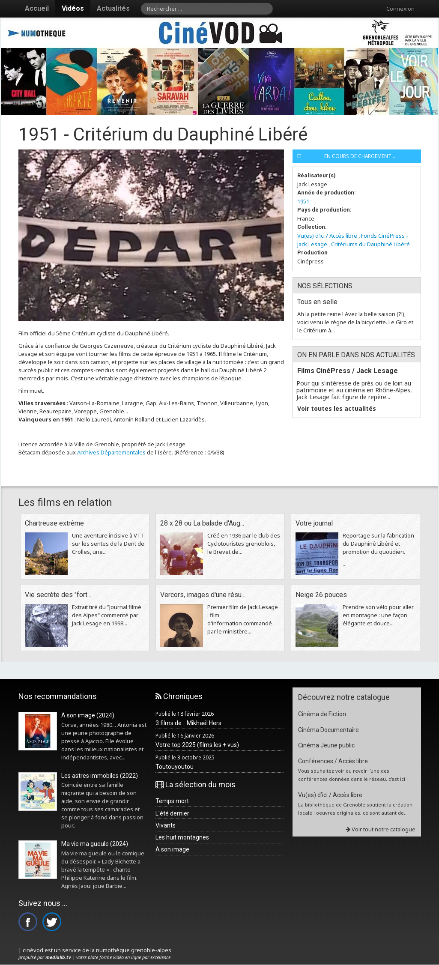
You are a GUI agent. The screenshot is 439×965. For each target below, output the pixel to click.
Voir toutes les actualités (336, 408)
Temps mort (172, 801)
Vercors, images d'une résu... (202, 595)
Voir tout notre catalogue (380, 829)
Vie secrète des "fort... (58, 595)
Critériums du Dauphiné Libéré (370, 244)
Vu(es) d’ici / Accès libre (327, 235)
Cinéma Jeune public (326, 745)
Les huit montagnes (182, 837)
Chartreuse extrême (54, 523)
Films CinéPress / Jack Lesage (347, 371)
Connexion (400, 8)
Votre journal (314, 523)
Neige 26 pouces (321, 595)
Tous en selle (317, 302)
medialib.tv (58, 957)
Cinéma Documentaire (328, 729)
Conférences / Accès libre (333, 761)
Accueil (37, 8)
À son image (172, 849)
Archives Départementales (111, 452)
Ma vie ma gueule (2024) (94, 843)
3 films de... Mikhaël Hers (188, 723)
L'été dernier (172, 813)
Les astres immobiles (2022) (99, 775)
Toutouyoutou (174, 766)
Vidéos (73, 8)
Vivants (165, 825)
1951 (303, 201)
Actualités (113, 8)
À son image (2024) (87, 715)
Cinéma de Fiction (322, 714)
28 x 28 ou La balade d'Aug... (202, 523)
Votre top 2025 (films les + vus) (197, 744)
